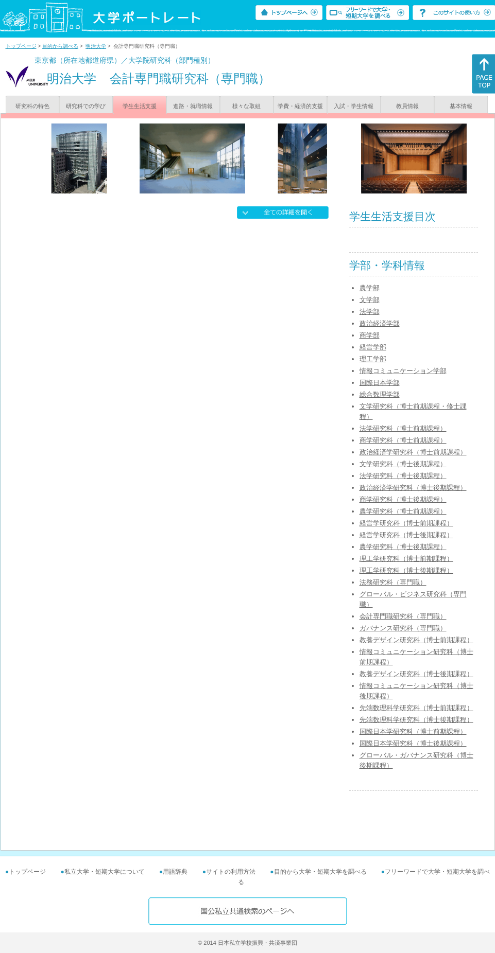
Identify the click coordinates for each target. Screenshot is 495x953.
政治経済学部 (380, 323)
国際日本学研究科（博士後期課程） (413, 743)
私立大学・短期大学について (104, 871)
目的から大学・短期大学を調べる (320, 871)
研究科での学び (86, 106)
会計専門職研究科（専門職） (403, 616)
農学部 (370, 288)
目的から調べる (60, 46)
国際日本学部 (380, 382)
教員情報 (407, 106)
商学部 (370, 335)
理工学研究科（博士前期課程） (406, 558)
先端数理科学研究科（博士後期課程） (416, 719)
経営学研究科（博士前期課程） (406, 523)
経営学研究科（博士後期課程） (406, 535)
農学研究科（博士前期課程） (403, 511)
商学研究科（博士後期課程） (403, 499)
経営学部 (373, 347)
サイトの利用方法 (230, 871)
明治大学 (96, 46)
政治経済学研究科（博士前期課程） (413, 452)
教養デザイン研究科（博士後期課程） (416, 674)
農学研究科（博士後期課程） (403, 547)
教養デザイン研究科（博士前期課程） (416, 640)
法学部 (370, 311)
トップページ (21, 46)
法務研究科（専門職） (393, 582)
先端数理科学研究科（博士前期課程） (416, 708)
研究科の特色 (32, 106)
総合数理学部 (380, 394)
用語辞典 (175, 871)
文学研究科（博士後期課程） (403, 464)
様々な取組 (246, 106)
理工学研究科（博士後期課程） (406, 570)
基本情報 (461, 106)
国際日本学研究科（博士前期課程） (413, 731)
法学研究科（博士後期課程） (403, 476)
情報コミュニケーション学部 (403, 371)
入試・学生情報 (353, 106)
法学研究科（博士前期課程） (403, 428)
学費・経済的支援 (300, 106)
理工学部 (373, 359)
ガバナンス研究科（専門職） (403, 628)
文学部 (370, 300)
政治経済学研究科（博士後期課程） (413, 487)
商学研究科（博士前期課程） (403, 440)
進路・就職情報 (193, 106)
